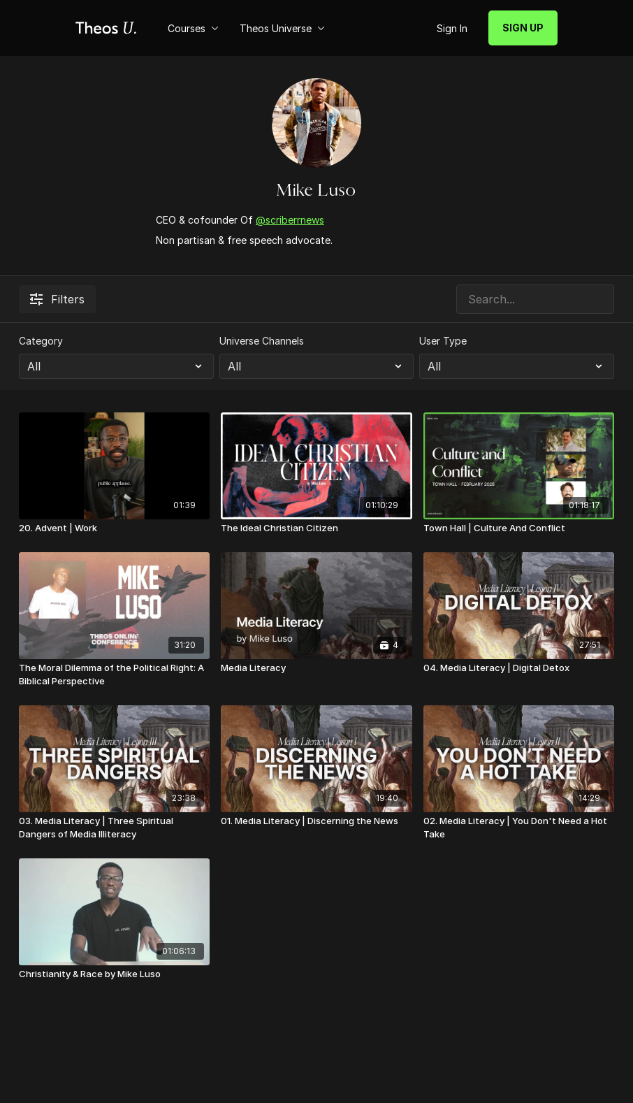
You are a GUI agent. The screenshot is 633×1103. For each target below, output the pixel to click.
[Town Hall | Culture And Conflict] (518, 528)
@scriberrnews (290, 220)
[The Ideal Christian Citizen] (316, 528)
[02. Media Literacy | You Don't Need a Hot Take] (518, 828)
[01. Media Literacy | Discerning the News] (316, 821)
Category (41, 341)
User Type (443, 341)
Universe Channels (261, 341)
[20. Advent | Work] (114, 528)
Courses (193, 28)
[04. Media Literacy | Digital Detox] (518, 668)
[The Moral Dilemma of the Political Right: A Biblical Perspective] (114, 675)
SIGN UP (523, 28)
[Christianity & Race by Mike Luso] (114, 974)
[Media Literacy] (316, 668)
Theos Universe (282, 28)
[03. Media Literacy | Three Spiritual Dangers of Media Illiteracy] (114, 828)
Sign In (452, 28)
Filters (57, 299)
